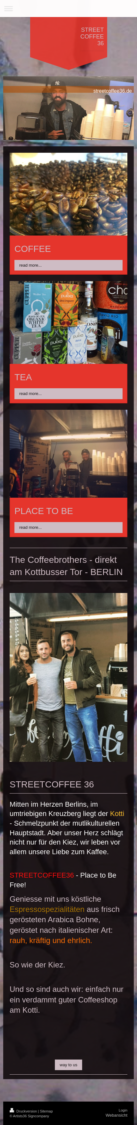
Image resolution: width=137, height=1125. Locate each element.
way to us (68, 1064)
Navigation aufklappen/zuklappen (68, 8)
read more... (30, 265)
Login (123, 1110)
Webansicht (116, 1115)
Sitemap (46, 1111)
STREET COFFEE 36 (92, 37)
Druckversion (24, 1111)
